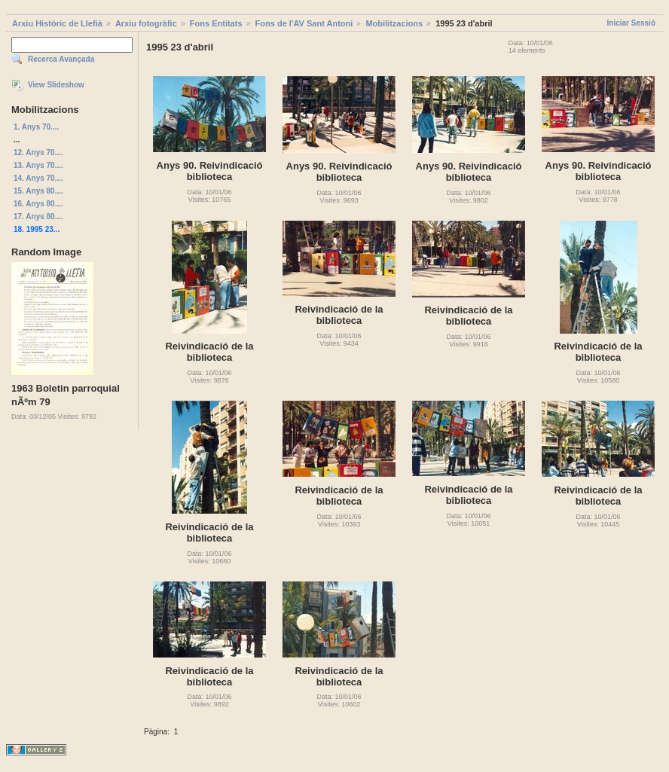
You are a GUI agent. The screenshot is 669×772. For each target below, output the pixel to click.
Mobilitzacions (394, 23)
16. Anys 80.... (38, 204)
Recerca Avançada (61, 59)
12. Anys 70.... (38, 152)
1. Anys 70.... (36, 127)
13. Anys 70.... (38, 165)
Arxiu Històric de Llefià (57, 23)
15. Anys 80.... (38, 191)
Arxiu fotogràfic (146, 23)
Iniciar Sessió (631, 23)
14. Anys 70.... (38, 178)
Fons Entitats (216, 23)
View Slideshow (56, 85)
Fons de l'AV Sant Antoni (304, 23)
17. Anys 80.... (38, 216)
